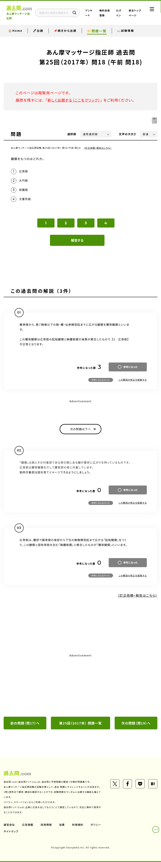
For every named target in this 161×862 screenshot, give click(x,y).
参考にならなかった (100, 380)
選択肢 (72, 134)
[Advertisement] (80, 685)
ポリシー (96, 825)
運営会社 (9, 825)
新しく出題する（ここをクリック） (73, 100)
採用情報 (46, 825)
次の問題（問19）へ (136, 723)
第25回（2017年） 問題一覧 (80, 723)
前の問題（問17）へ (25, 723)
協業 (62, 825)
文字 (127, 134)
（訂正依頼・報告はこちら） (98, 147)
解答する (77, 240)
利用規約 (77, 825)
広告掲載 (27, 825)
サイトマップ (11, 831)
